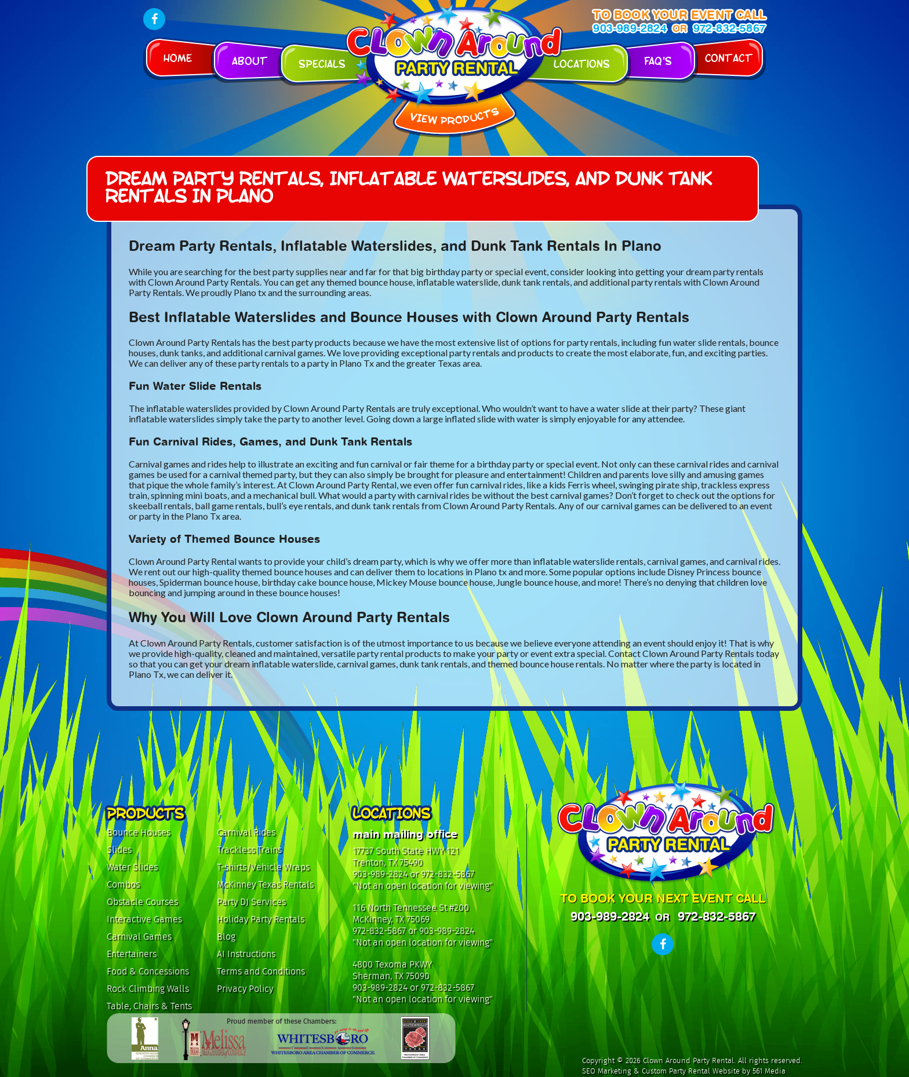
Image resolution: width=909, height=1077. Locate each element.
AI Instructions (246, 954)
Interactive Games (144, 919)
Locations (582, 63)
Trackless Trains (249, 849)
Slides (119, 849)
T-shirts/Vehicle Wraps (263, 867)
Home (177, 57)
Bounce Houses (138, 832)
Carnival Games (139, 936)
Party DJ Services (251, 901)
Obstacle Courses (142, 901)
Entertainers (132, 954)
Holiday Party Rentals (260, 919)
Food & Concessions (148, 971)
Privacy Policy (245, 988)
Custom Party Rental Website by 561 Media (714, 1071)
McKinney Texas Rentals (265, 884)
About (250, 60)
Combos (123, 884)
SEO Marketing (606, 1071)
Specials (322, 63)
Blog (226, 936)
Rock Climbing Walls (148, 988)
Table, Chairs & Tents (149, 1006)
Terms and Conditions (261, 971)
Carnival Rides (246, 832)
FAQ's (658, 60)
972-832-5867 (729, 28)
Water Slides (132, 867)
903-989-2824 (629, 28)
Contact (729, 57)
